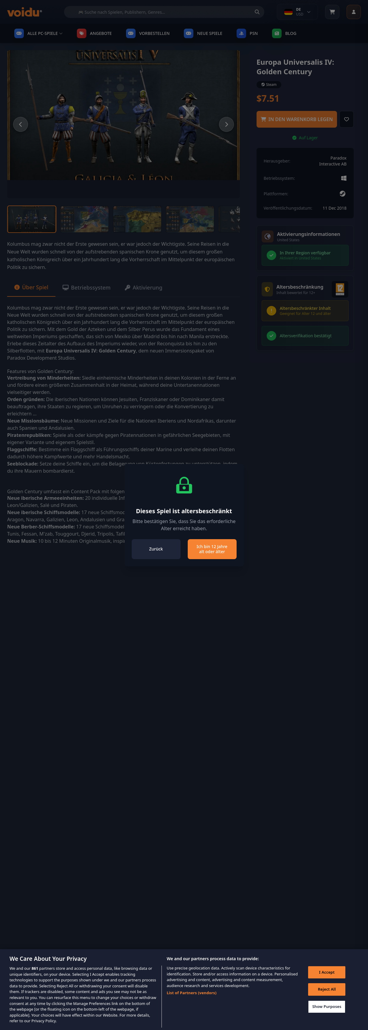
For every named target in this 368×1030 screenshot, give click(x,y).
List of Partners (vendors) (191, 1000)
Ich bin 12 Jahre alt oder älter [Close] (212, 549)
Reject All (327, 997)
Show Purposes (326, 1014)
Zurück (156, 549)
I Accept (327, 980)
